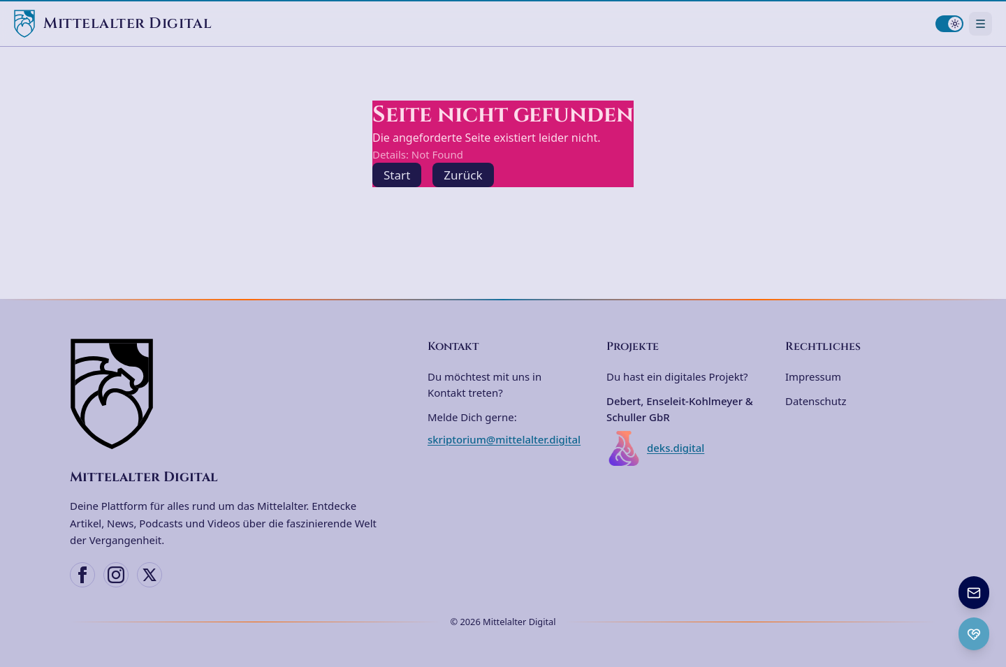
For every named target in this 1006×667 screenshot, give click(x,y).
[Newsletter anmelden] (973, 592)
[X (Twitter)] (149, 574)
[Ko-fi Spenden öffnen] (973, 633)
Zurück (463, 175)
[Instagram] (116, 574)
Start (397, 175)
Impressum (813, 376)
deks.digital (655, 448)
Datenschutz (815, 401)
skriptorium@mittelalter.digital (504, 439)
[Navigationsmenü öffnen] (980, 23)
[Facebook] (82, 574)
